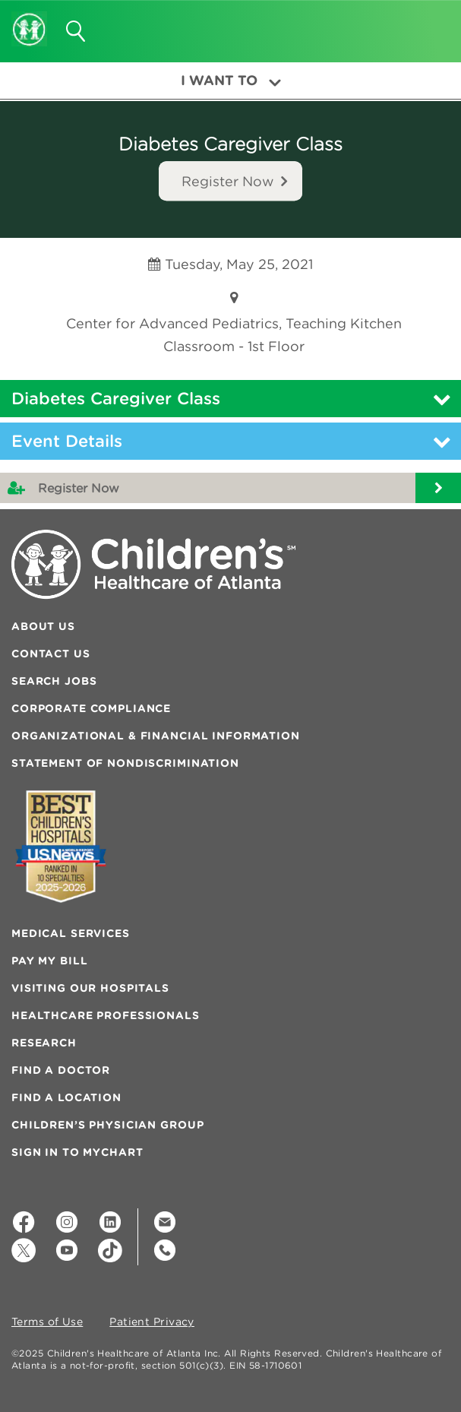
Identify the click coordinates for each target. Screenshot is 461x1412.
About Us (43, 626)
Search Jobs (53, 681)
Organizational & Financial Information (155, 735)
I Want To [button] (231, 80)
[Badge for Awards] (60, 846)
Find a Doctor (60, 1070)
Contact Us (50, 653)
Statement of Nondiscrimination (125, 763)
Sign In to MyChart (77, 1152)
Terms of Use (47, 1322)
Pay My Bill (49, 960)
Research (44, 1043)
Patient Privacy (151, 1322)
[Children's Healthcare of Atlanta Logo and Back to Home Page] (29, 19)
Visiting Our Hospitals (90, 988)
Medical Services (70, 933)
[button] (432, 26)
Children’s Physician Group (107, 1125)
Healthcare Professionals (105, 1015)
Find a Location (66, 1097)
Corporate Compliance (91, 708)
